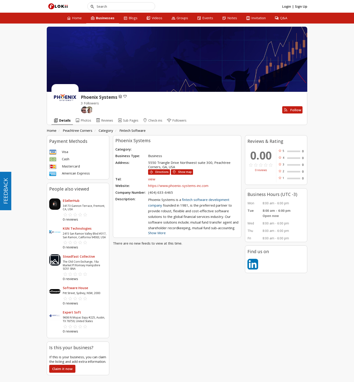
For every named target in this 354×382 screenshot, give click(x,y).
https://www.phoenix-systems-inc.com (178, 185)
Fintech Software (132, 130)
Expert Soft (72, 312)
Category (106, 130)
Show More (157, 233)
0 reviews (261, 170)
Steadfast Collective (79, 256)
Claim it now (62, 368)
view (151, 179)
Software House (75, 288)
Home (51, 130)
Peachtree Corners (77, 130)
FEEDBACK (5, 191)
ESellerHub (71, 200)
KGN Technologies (77, 228)
